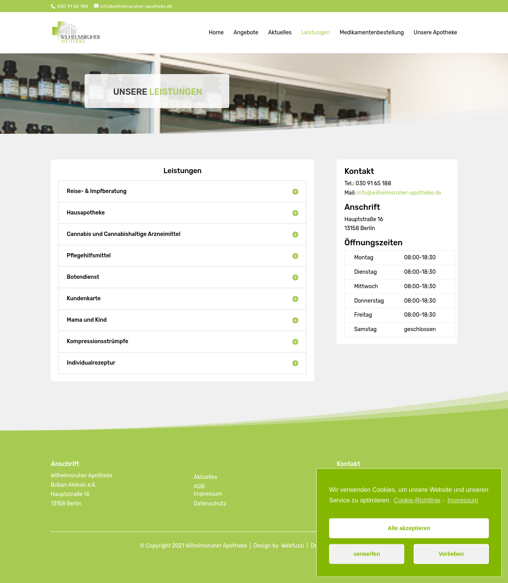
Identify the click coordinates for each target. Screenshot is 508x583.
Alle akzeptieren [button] (409, 532)
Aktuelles (280, 33)
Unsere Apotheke (435, 33)
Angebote (246, 33)
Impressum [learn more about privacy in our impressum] (462, 504)
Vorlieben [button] (451, 558)
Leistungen (315, 33)
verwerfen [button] (367, 558)
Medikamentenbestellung (372, 33)
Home (216, 33)
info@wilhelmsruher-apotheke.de (399, 193)
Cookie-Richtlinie (417, 504)
